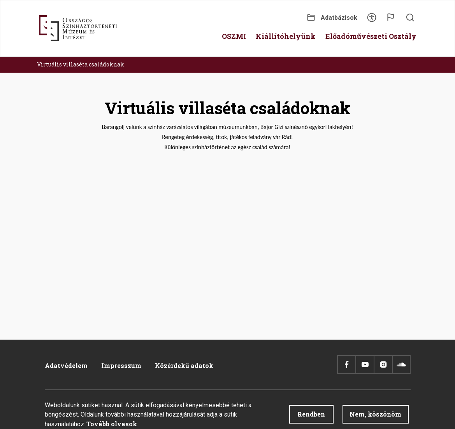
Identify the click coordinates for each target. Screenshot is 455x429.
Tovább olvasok (111, 424)
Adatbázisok (339, 17)
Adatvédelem (66, 365)
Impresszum (121, 365)
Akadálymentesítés (371, 20)
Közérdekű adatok (184, 365)
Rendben (311, 414)
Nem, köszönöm (375, 414)
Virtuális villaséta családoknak (80, 64)
